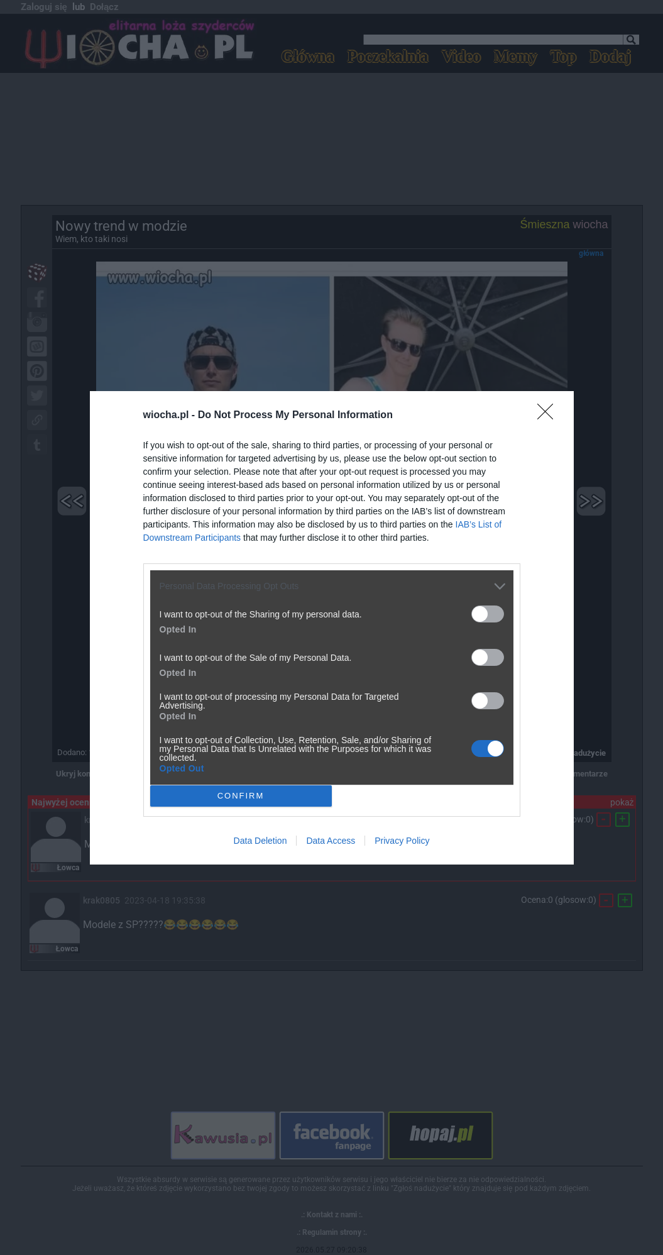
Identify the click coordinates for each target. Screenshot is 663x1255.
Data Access (330, 841)
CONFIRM (241, 795)
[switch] (487, 613)
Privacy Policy (402, 841)
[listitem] (332, 586)
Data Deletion (260, 841)
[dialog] (332, 628)
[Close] (549, 416)
